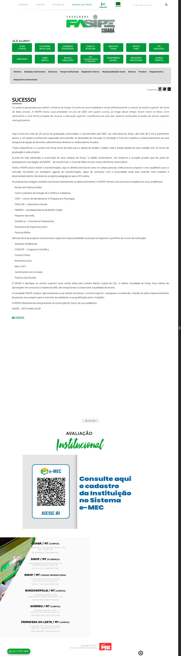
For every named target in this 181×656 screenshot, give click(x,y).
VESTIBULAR (58, 4)
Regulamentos (156, 72)
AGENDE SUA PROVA (82, 4)
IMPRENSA (23, 4)
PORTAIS (40, 4)
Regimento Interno (90, 72)
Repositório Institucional (25, 80)
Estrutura (52, 72)
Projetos (143, 72)
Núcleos (132, 72)
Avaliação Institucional (34, 72)
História (17, 72)
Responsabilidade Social (113, 72)
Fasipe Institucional (69, 72)
